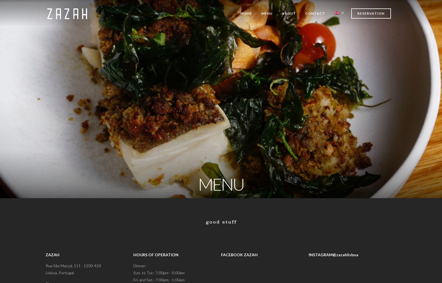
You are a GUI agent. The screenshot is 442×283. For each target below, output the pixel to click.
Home (246, 13)
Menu (267, 13)
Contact (315, 13)
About (289, 13)
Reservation (370, 13)
